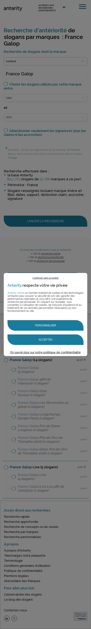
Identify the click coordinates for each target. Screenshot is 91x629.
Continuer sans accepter (45, 278)
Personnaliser (45, 325)
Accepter (45, 339)
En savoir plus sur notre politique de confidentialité (45, 352)
